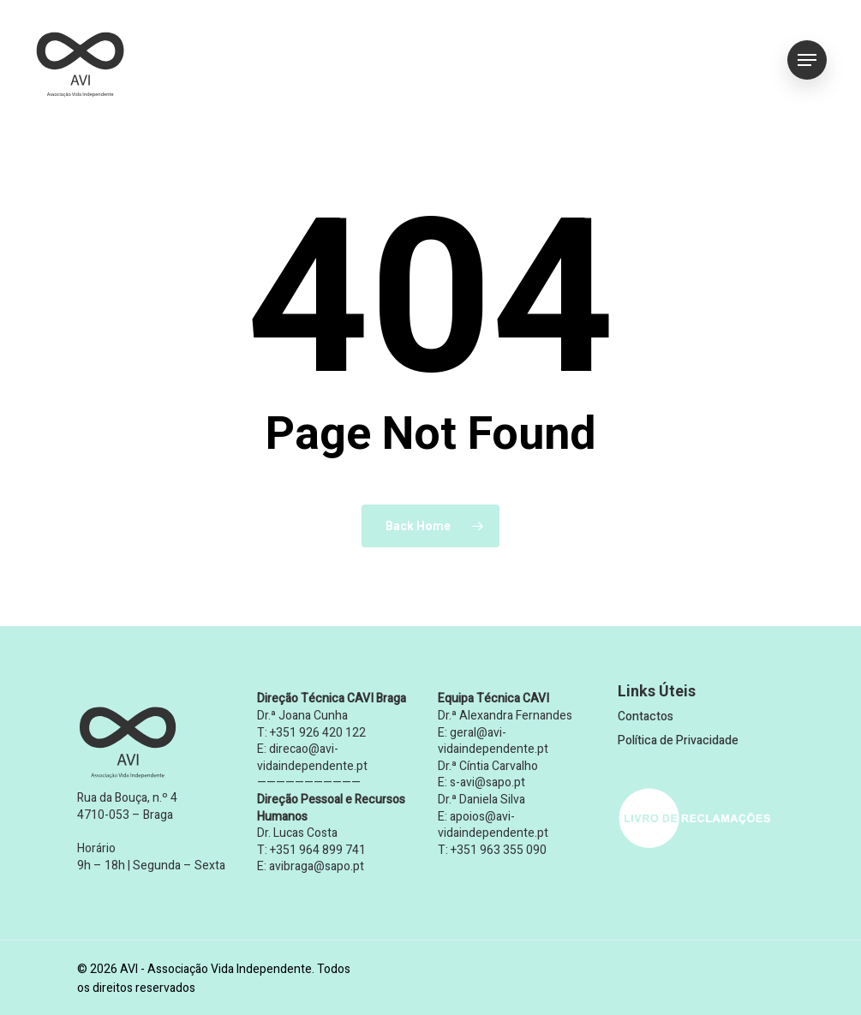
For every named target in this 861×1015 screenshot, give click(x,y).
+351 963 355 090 (499, 850)
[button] (807, 60)
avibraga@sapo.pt (316, 866)
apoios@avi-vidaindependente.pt (493, 825)
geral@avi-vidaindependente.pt (493, 741)
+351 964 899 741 (318, 850)
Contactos (645, 716)
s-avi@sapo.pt (487, 782)
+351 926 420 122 (318, 733)
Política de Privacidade (678, 740)
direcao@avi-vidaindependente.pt (312, 757)
